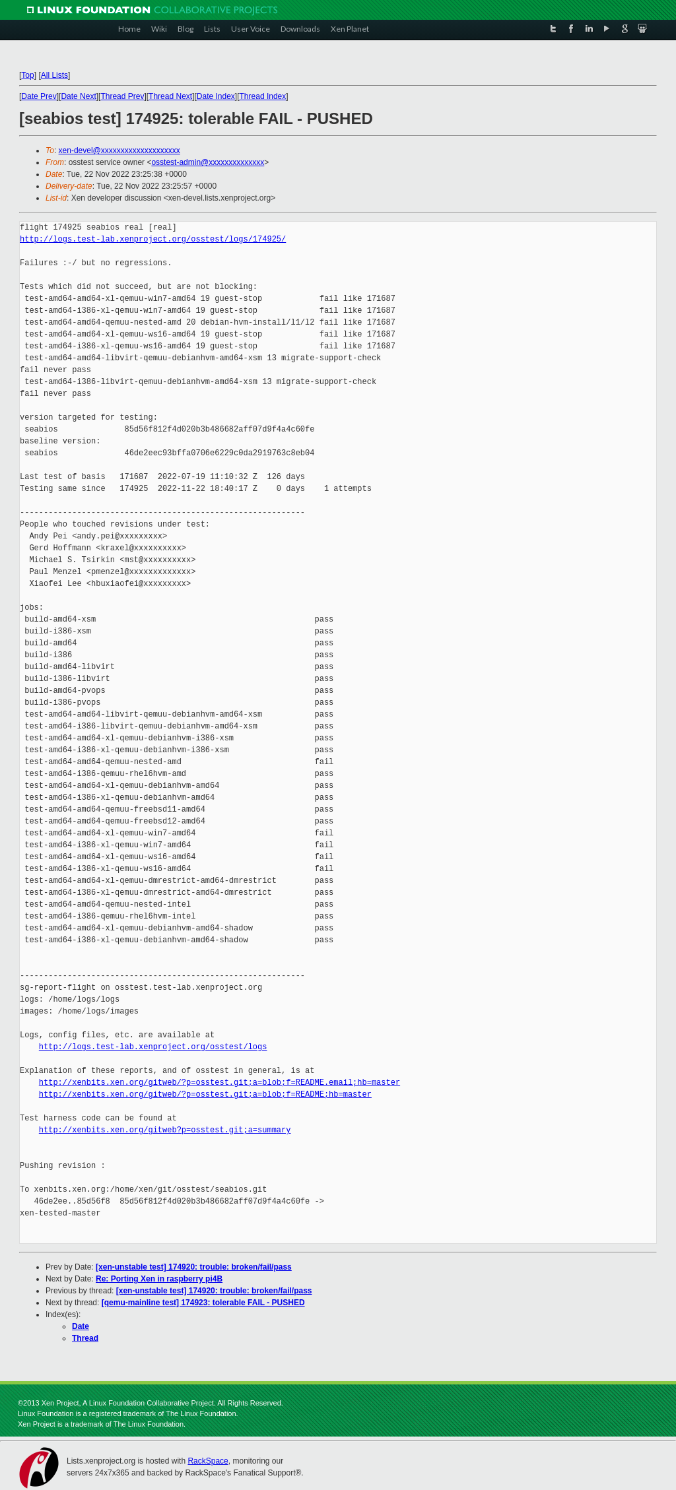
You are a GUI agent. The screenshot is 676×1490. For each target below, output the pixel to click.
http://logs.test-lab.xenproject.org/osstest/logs (153, 1047)
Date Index (216, 96)
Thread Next (170, 96)
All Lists (54, 75)
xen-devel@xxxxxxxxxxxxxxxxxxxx (119, 150)
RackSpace (207, 1461)
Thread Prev (122, 96)
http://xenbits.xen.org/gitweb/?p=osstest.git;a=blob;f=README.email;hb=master (219, 1082)
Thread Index (263, 96)
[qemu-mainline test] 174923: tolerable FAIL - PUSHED (203, 1302)
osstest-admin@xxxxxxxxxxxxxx (207, 162)
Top (27, 75)
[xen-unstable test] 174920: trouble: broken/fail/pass (194, 1267)
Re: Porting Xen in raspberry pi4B (159, 1278)
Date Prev (38, 96)
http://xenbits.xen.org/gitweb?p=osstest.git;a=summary (165, 1130)
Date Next (78, 96)
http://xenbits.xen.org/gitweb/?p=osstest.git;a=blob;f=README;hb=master (205, 1094)
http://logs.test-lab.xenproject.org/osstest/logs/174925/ (153, 239)
